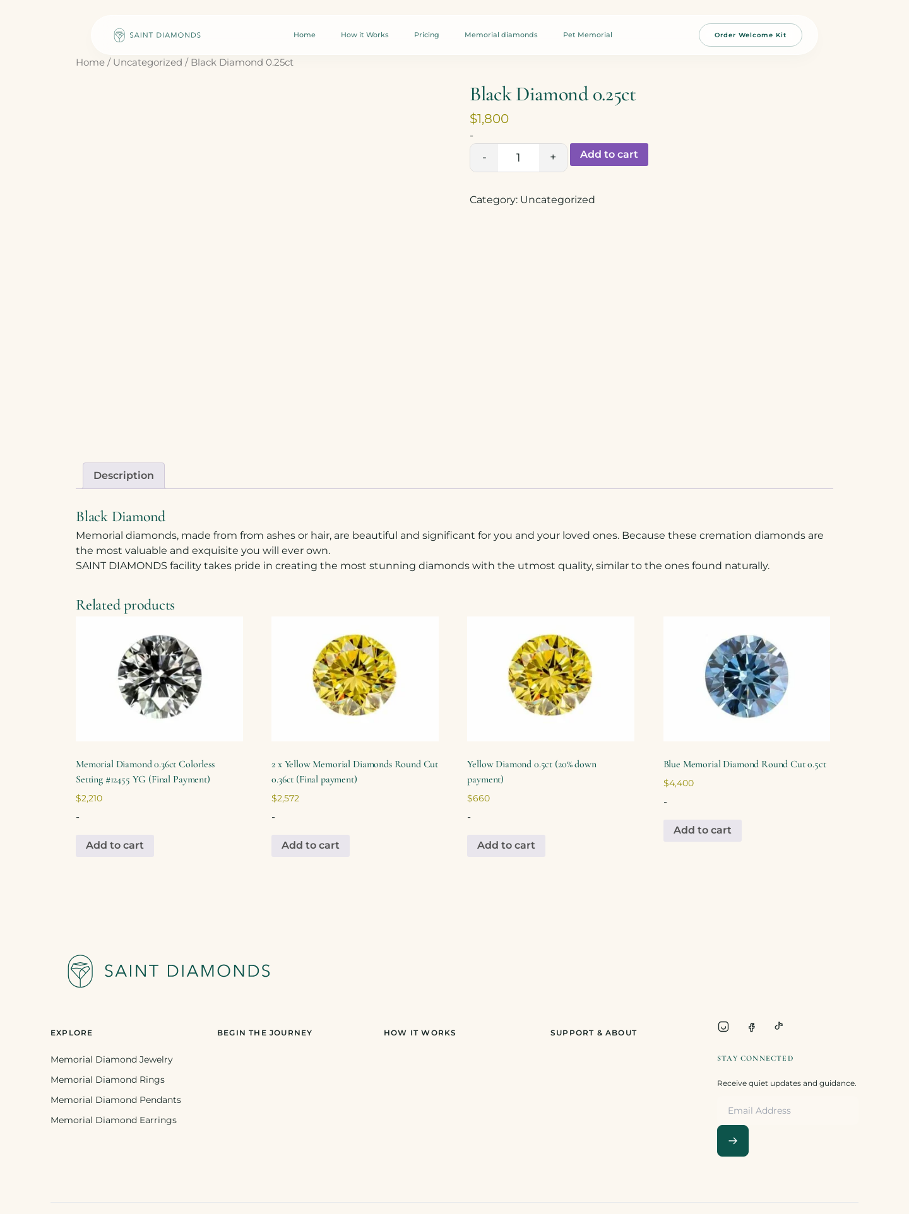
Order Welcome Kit (751, 35)
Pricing (426, 34)
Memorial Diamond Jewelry (111, 1059)
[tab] (124, 476)
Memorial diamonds (501, 34)
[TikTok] (779, 1026)
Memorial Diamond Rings (107, 1079)
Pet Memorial (587, 34)
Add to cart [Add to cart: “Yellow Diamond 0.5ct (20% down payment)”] (506, 845)
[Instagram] (723, 1026)
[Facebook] (751, 1026)
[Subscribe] (733, 1141)
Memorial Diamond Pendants (115, 1099)
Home (305, 34)
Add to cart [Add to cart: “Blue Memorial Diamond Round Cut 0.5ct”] (703, 830)
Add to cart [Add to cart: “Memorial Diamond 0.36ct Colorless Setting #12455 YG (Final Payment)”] (115, 845)
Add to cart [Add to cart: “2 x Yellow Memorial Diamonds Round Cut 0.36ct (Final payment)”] (311, 845)
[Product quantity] (518, 158)
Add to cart (609, 154)
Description (123, 475)
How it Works (365, 34)
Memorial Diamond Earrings (113, 1120)
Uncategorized (147, 62)
